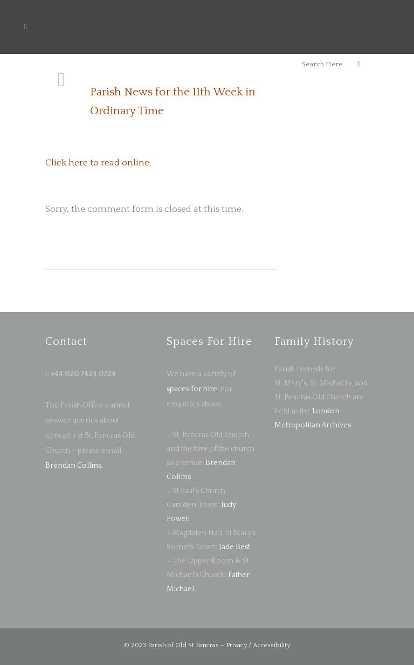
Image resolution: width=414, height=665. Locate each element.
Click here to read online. (98, 163)
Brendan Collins (73, 465)
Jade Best (234, 547)
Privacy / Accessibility (258, 645)
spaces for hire (192, 389)
